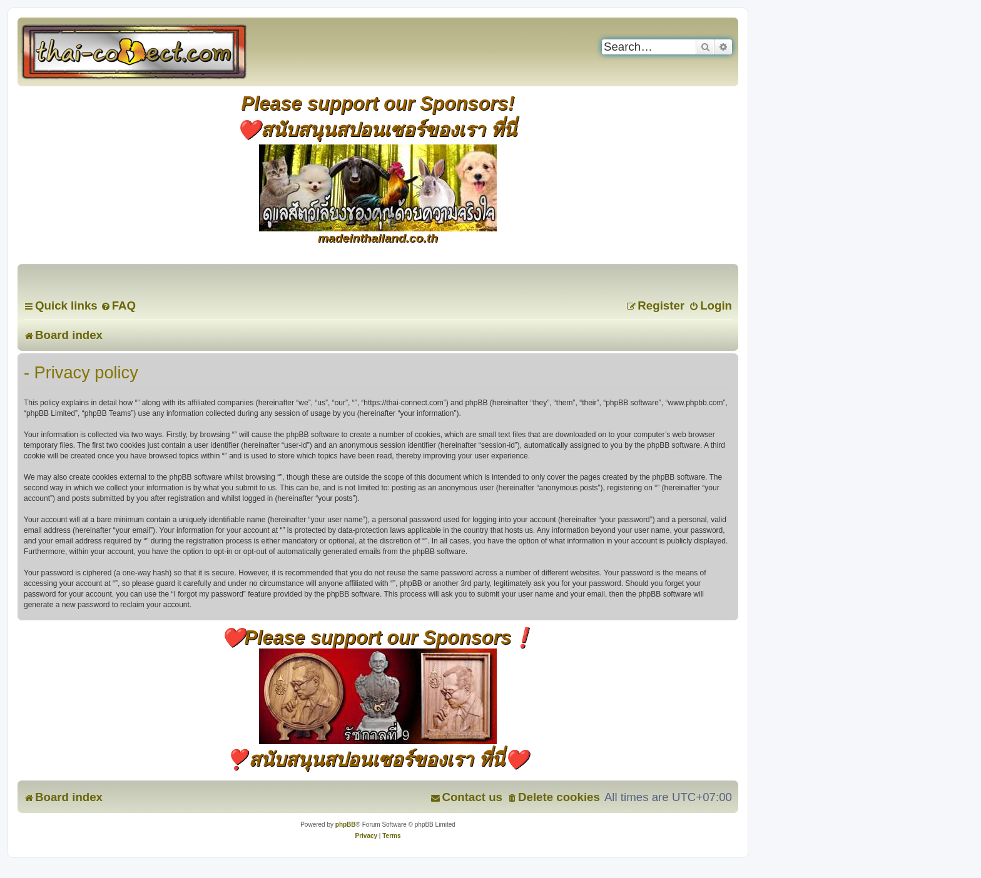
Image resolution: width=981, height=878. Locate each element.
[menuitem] (118, 305)
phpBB (345, 824)
